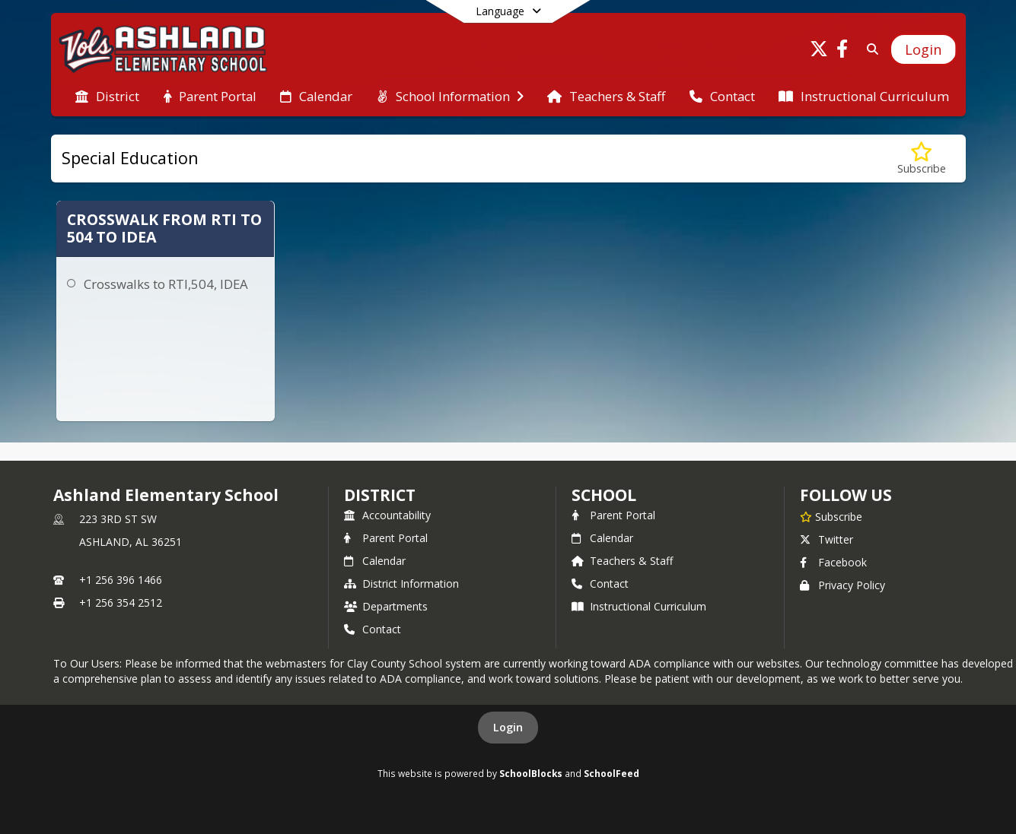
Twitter (826, 539)
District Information (401, 583)
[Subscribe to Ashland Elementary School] (831, 516)
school (604, 495)
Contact (372, 629)
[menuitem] (107, 96)
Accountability (387, 515)
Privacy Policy (842, 585)
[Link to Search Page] (869, 49)
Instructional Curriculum (639, 606)
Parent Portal (386, 538)
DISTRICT (380, 495)
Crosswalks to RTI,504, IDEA (166, 284)
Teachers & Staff (622, 560)
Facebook (833, 562)
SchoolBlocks (530, 773)
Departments (386, 606)
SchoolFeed (611, 773)
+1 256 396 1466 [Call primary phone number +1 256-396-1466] (120, 579)
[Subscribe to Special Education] (921, 158)
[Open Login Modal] (923, 49)
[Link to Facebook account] (841, 51)
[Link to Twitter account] (818, 51)
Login (508, 727)
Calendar (375, 560)
